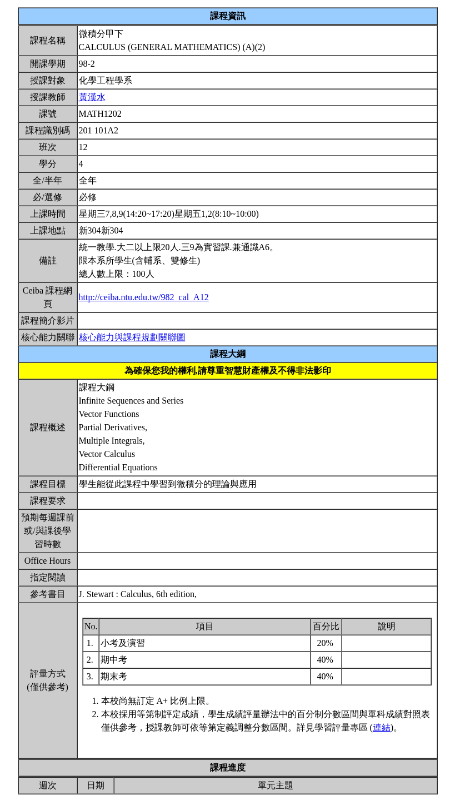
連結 (382, 727)
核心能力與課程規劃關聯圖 (132, 337)
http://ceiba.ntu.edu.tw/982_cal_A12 (144, 297)
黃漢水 (92, 97)
